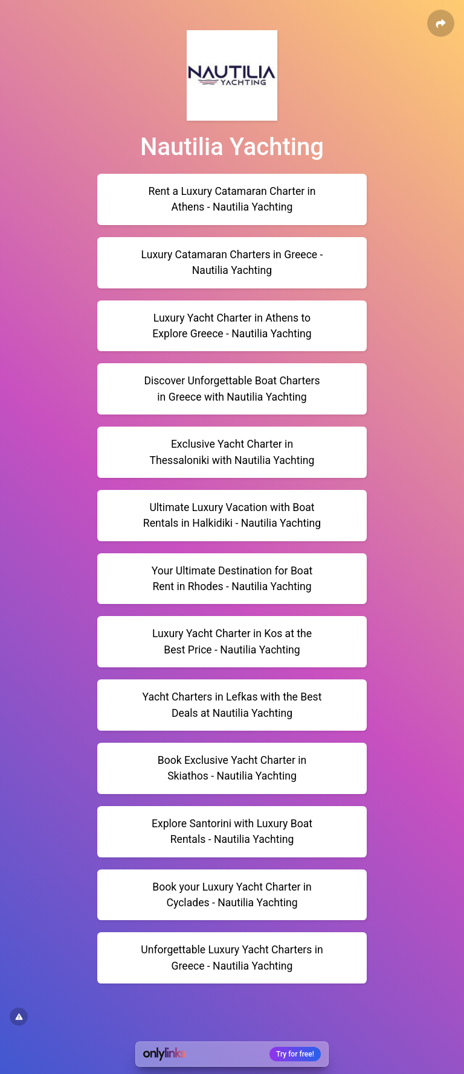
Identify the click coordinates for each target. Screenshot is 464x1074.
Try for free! (295, 1054)
